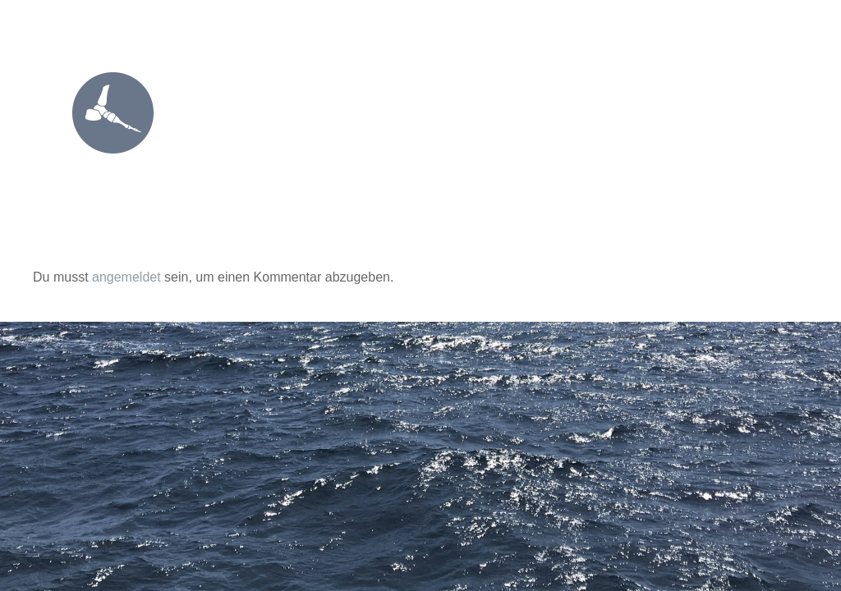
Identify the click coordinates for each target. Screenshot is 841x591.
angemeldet (126, 277)
